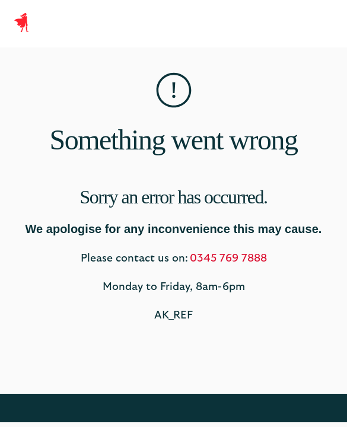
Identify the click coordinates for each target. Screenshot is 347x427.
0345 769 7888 (228, 258)
